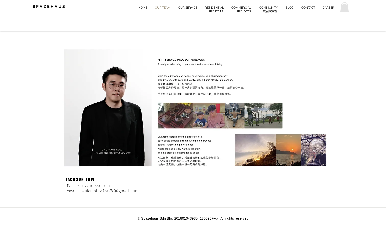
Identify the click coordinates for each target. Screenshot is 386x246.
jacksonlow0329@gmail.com (110, 190)
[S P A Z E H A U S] (52, 7)
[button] (344, 7)
